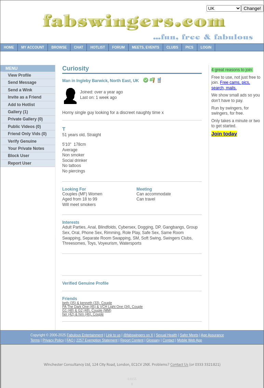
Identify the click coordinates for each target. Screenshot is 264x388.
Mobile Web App (189, 340)
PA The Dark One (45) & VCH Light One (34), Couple (102, 307)
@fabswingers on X (138, 335)
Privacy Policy (53, 340)
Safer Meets (189, 335)
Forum (118, 47)
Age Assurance (212, 335)
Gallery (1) (18, 111)
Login (206, 47)
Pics (189, 47)
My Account (32, 47)
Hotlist (97, 47)
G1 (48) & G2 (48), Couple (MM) (86, 310)
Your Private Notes (26, 148)
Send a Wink (20, 90)
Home (9, 47)
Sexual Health (166, 335)
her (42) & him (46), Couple (83, 314)
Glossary (153, 340)
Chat (78, 47)
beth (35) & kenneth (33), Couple (87, 303)
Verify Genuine (22, 141)
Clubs (172, 47)
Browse (59, 47)
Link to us (113, 335)
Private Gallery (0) (25, 119)
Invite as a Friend (24, 97)
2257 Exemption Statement (97, 340)
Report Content (132, 340)
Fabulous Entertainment (85, 335)
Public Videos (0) (24, 126)
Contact (168, 340)
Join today (224, 134)
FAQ (71, 340)
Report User (19, 163)
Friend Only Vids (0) (27, 133)
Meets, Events (145, 47)
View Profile (19, 75)
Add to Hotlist (21, 104)
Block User (18, 155)
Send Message (22, 82)
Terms (35, 340)
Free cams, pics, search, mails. (230, 85)
